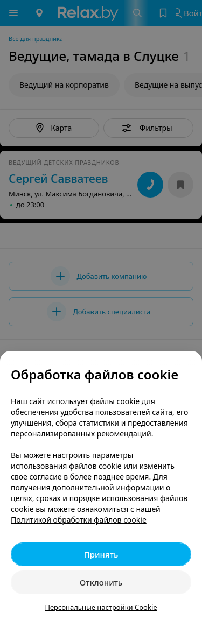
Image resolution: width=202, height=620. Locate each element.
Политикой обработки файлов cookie (79, 520)
